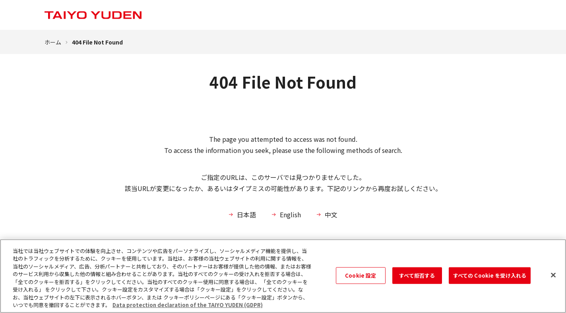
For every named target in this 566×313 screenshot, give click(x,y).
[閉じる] (553, 275)
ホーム (53, 42)
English (290, 214)
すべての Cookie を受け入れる (489, 275)
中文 (331, 214)
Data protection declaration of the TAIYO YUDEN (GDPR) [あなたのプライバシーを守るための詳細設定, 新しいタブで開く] (187, 305)
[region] (283, 276)
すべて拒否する (417, 275)
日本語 (246, 214)
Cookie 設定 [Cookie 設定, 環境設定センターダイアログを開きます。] (360, 275)
